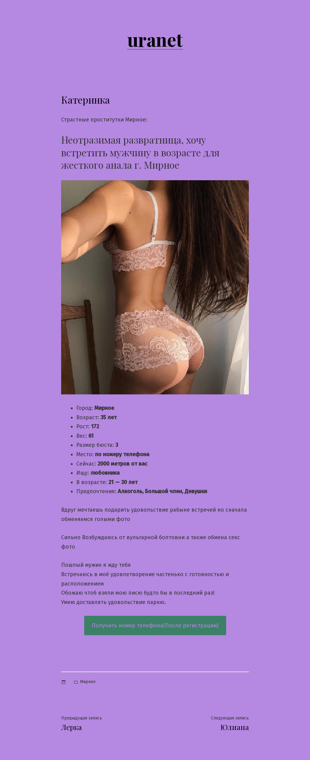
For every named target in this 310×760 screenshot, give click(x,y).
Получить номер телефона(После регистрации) (155, 625)
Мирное (88, 681)
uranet (155, 39)
